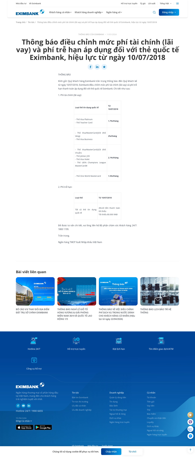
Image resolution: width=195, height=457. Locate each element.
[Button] (169, 12)
